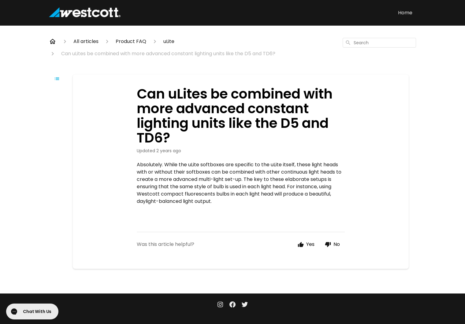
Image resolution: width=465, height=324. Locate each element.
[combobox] (379, 43)
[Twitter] (244, 305)
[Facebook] (232, 305)
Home (405, 12)
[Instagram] (220, 305)
